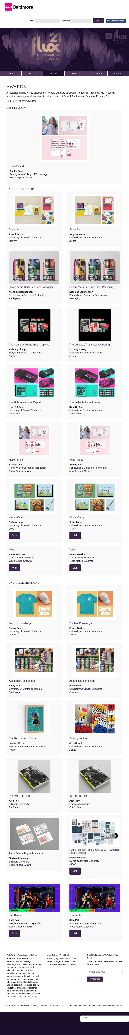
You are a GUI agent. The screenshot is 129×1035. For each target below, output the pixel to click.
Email (31, 21)
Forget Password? (115, 21)
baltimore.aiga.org (28, 996)
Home (11, 74)
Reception (96, 74)
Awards (53, 74)
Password (65, 21)
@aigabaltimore (60, 958)
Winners (118, 74)
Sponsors (75, 74)
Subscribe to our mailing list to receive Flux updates (105, 962)
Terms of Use (56, 1005)
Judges (32, 74)
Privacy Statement (39, 1005)
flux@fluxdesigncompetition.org (108, 1005)
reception (11, 96)
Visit (14, 535)
